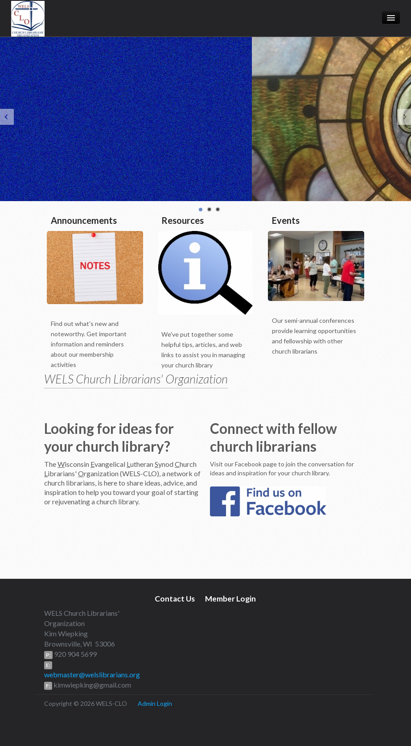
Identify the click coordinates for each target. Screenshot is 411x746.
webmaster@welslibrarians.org (92, 674)
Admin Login (155, 703)
